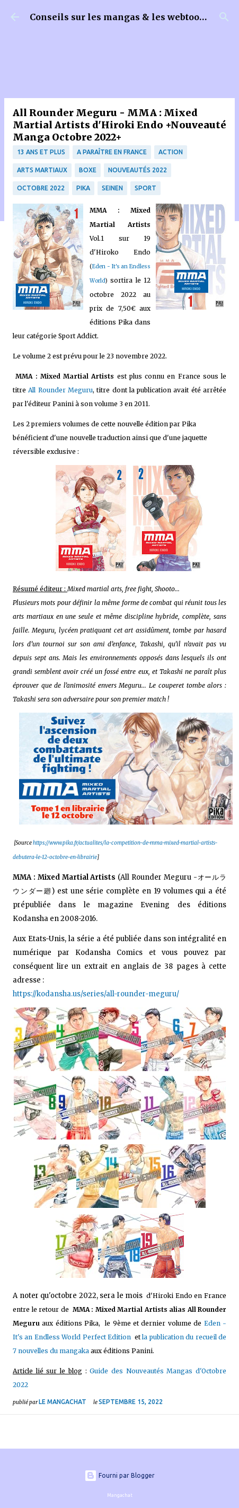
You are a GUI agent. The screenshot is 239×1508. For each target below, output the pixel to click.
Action (170, 151)
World (97, 280)
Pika (83, 188)
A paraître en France (112, 151)
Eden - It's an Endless (121, 266)
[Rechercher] (224, 17)
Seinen (112, 188)
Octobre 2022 (41, 188)
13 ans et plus (41, 151)
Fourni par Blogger (119, 1475)
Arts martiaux (42, 169)
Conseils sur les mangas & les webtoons (120, 17)
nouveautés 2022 (137, 169)
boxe (87, 169)
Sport (145, 188)
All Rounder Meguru (60, 390)
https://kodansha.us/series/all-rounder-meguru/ (96, 993)
